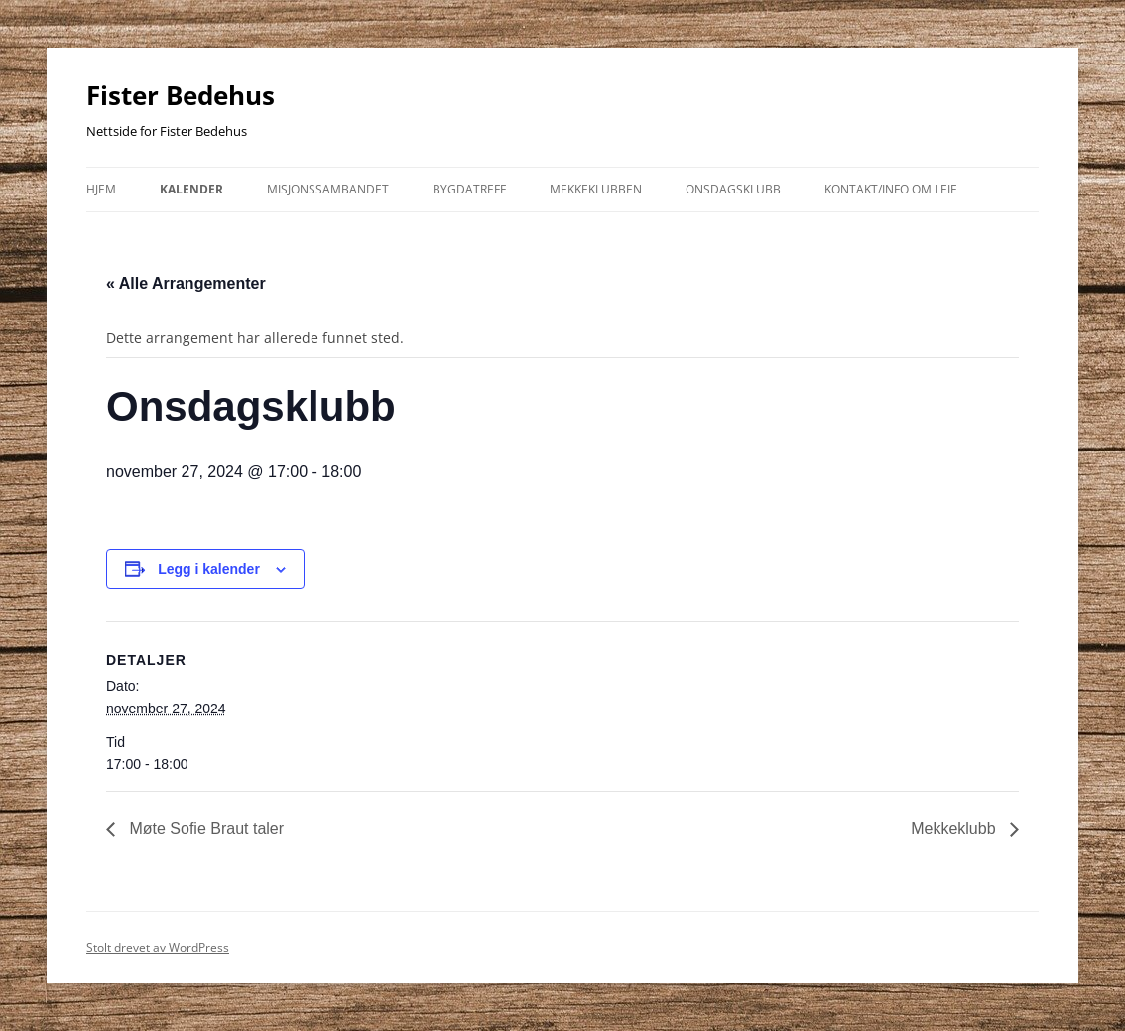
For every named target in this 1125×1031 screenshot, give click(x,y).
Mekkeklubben (596, 189)
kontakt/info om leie (890, 189)
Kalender (191, 189)
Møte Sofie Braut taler (204, 828)
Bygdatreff (469, 189)
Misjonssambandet (328, 189)
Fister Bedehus (180, 95)
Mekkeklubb (955, 828)
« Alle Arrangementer (186, 283)
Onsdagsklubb (733, 189)
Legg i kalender (209, 569)
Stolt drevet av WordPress (157, 947)
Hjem (101, 189)
